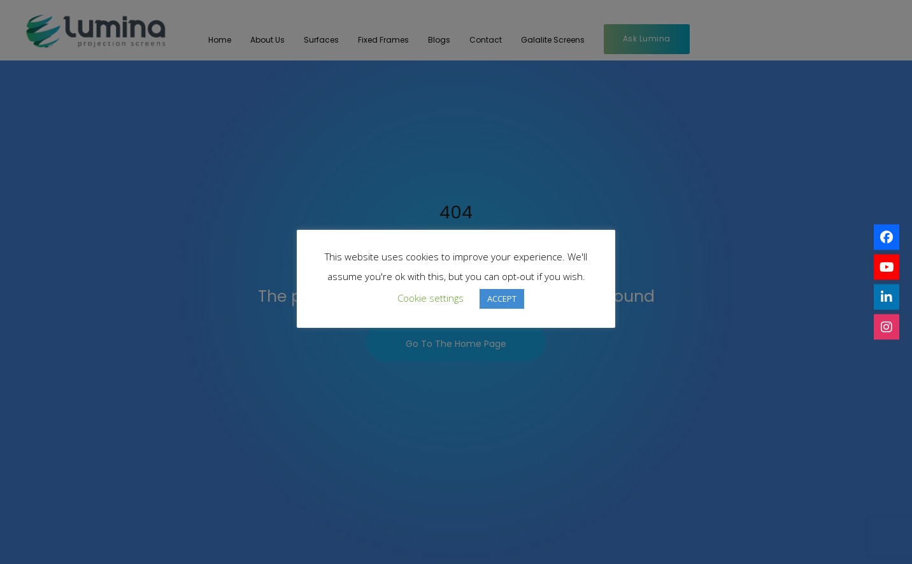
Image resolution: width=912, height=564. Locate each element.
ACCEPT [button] (502, 298)
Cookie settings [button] (430, 298)
